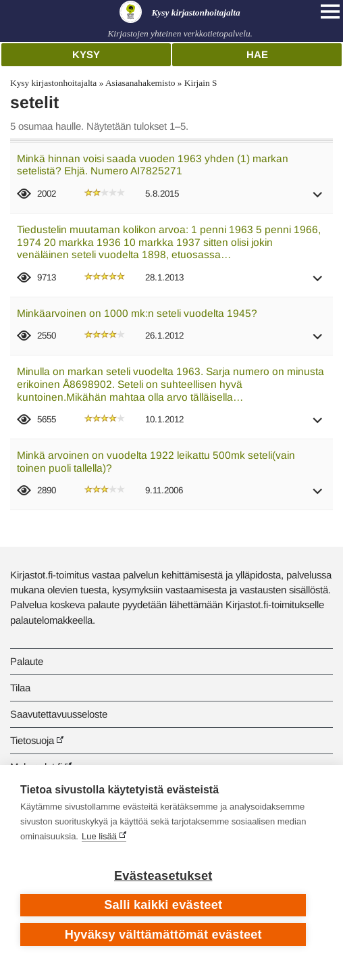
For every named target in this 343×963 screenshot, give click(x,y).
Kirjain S (200, 83)
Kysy (86, 54)
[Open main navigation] (330, 11)
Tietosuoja (32, 740)
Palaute (26, 661)
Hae (257, 54)
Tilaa (20, 687)
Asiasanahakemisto (140, 83)
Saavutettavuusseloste (58, 714)
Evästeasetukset (163, 876)
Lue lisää (99, 836)
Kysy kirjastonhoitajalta (53, 83)
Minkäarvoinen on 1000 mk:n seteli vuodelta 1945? (137, 313)
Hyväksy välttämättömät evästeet (163, 934)
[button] (318, 199)
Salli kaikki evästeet (163, 905)
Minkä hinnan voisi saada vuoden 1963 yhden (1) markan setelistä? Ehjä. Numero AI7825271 (152, 165)
